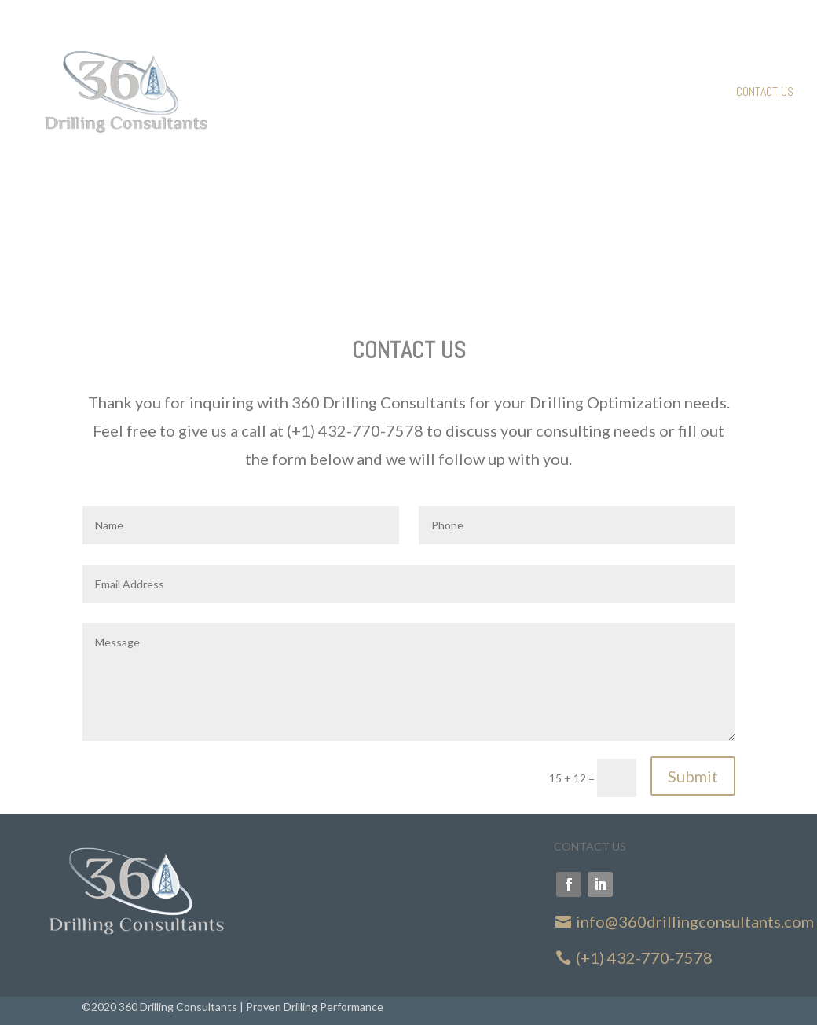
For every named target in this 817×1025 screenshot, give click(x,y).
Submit (693, 776)
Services (644, 93)
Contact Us (764, 93)
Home (588, 93)
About (701, 93)
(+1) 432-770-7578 (644, 957)
